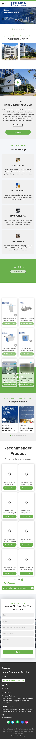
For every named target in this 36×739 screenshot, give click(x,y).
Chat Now (18, 132)
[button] (3, 19)
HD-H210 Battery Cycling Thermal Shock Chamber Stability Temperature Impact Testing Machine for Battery (26, 540)
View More (18, 125)
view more (18, 277)
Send (18, 652)
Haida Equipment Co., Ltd (18, 104)
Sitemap (22, 736)
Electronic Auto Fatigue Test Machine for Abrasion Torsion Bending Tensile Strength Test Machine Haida (10, 569)
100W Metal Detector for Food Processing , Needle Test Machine (26, 569)
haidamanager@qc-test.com (13, 680)
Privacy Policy (15, 736)
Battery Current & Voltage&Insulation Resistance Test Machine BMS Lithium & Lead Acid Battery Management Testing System (26, 512)
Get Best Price (9, 488)
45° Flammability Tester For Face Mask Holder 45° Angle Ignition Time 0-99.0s (15, 588)
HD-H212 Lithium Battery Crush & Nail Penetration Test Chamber (9, 540)
